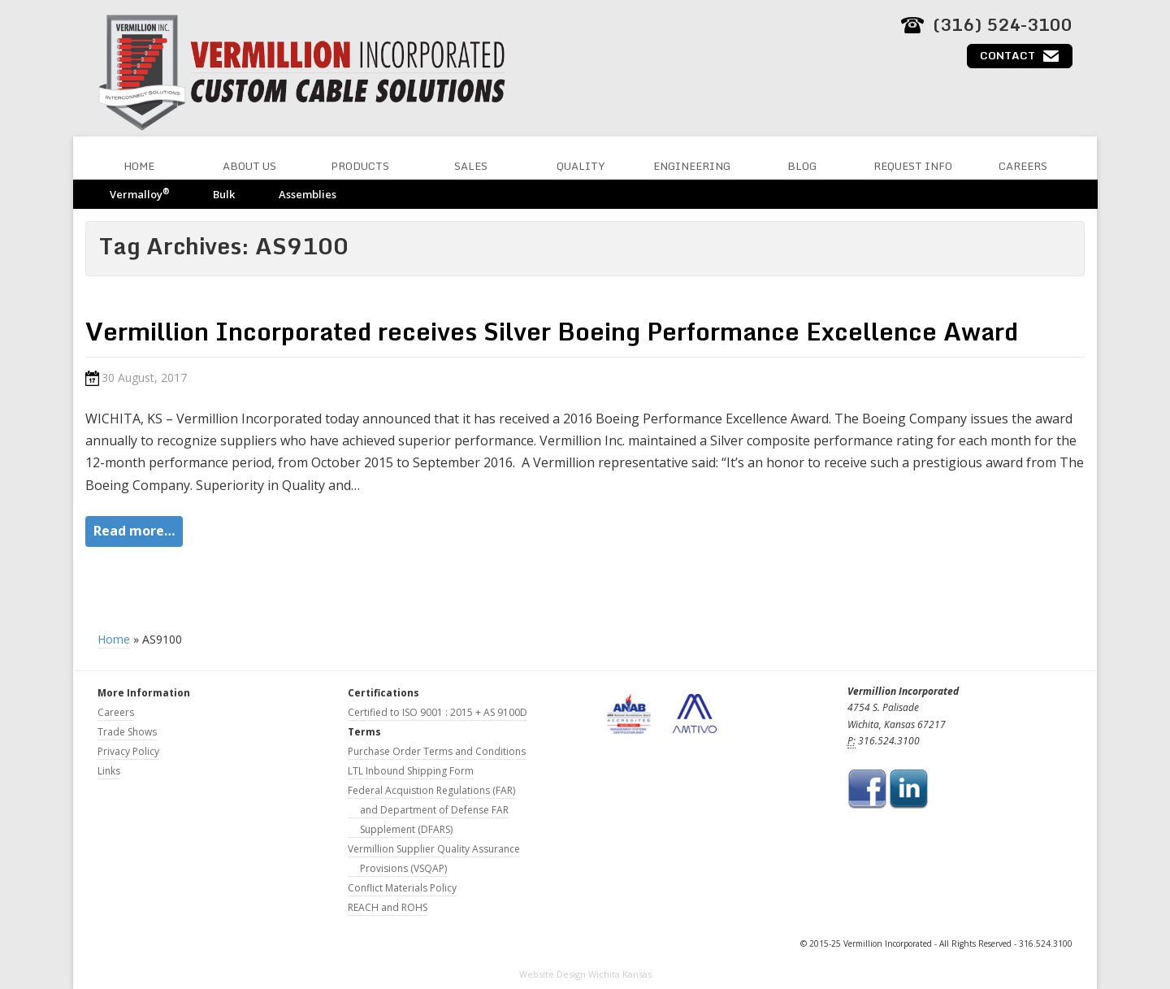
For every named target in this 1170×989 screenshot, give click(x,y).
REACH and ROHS (387, 907)
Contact (1007, 55)
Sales (471, 166)
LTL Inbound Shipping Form (411, 771)
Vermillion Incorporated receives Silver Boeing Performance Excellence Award (551, 331)
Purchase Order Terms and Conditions (437, 751)
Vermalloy (139, 194)
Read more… (134, 531)
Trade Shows (127, 732)
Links (109, 771)
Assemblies (307, 194)
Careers (1023, 166)
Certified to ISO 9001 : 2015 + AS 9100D (437, 712)
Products (360, 166)
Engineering (691, 166)
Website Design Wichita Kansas (585, 974)
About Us (249, 166)
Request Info (912, 166)
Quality (581, 166)
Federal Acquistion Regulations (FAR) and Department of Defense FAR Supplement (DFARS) (431, 809)
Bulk (224, 194)
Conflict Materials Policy (402, 888)
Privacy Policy (128, 751)
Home (139, 166)
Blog (802, 166)
